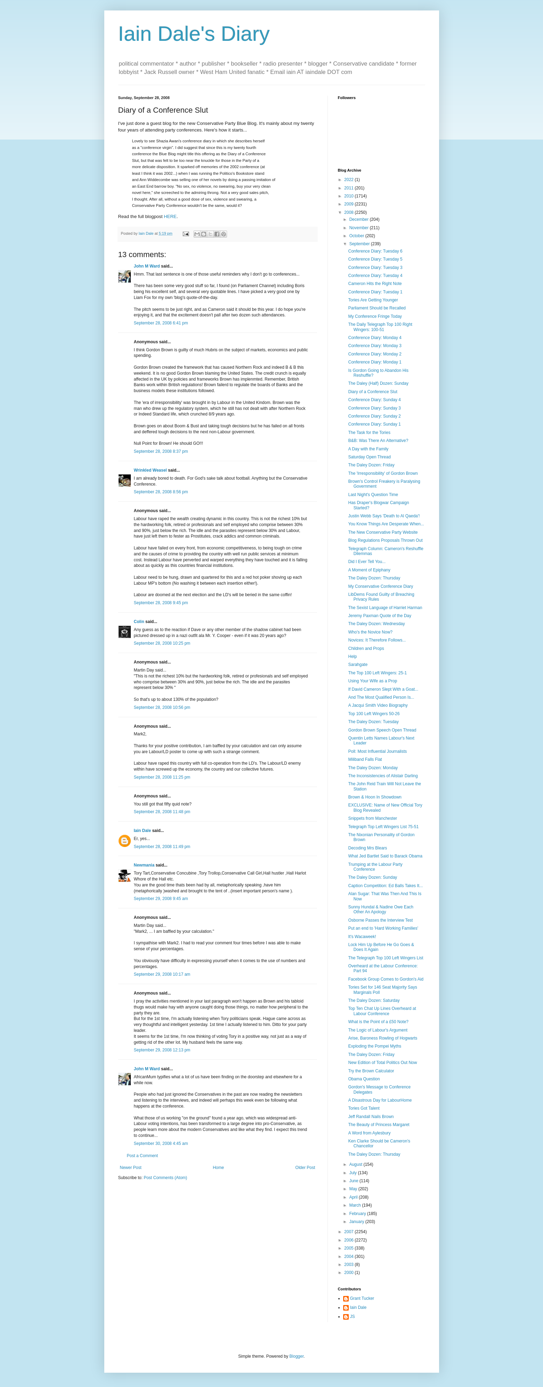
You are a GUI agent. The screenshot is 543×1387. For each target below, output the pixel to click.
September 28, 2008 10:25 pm (162, 643)
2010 (349, 196)
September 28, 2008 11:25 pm (162, 777)
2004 (349, 1256)
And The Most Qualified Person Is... (381, 697)
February (358, 1213)
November (359, 227)
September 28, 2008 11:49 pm (162, 846)
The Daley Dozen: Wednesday (376, 623)
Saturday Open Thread (369, 457)
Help (352, 656)
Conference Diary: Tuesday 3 (375, 267)
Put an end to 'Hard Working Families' (383, 928)
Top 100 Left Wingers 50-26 (373, 713)
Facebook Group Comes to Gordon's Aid (385, 979)
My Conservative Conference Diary (380, 586)
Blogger (296, 1356)
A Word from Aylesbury (369, 1133)
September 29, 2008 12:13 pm (162, 1050)
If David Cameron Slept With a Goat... (383, 689)
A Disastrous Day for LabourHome (380, 1100)
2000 (349, 1272)
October (357, 235)
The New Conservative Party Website (382, 532)
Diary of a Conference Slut (372, 391)
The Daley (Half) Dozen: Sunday (378, 383)
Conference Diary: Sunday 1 (374, 424)
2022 (349, 179)
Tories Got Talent (363, 1108)
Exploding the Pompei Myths (374, 1046)
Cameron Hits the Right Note (374, 283)
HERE (170, 216)
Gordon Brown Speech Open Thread (382, 730)
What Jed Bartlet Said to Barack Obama (385, 856)
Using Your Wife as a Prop (372, 680)
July (353, 1172)
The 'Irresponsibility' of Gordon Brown (382, 473)
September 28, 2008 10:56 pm (162, 707)
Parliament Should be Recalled (377, 308)
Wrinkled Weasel (150, 470)
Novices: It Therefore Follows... (377, 640)
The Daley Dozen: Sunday (372, 877)
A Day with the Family (368, 449)
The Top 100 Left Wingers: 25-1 (377, 672)
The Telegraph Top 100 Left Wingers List (385, 957)
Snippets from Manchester (372, 818)
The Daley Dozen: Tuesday (373, 721)
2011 (349, 188)
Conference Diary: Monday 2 (374, 354)
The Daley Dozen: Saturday (373, 1000)
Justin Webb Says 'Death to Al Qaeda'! (384, 515)
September (360, 243)
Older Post (305, 1167)
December (359, 219)
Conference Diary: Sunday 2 (374, 416)
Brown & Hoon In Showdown (374, 797)
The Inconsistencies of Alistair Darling (382, 775)
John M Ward (147, 266)
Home (218, 1167)
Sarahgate (357, 664)
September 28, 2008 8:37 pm (161, 451)
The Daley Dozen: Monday (373, 767)
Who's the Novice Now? (370, 632)
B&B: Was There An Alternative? (378, 440)
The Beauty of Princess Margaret (378, 1124)
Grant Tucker (362, 1298)
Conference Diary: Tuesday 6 (375, 251)
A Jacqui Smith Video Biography (378, 705)
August (356, 1164)
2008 (349, 212)
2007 (349, 1231)
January (357, 1221)
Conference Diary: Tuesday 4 (375, 275)
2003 (349, 1264)
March (355, 1205)
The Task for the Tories (369, 432)
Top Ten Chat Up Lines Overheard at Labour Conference (382, 1011)
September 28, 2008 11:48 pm (162, 811)
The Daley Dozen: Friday (371, 465)
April (354, 1197)
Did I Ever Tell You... (366, 561)
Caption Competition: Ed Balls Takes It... (385, 885)
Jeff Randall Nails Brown (371, 1116)
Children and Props (366, 648)
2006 (349, 1240)
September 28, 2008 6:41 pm (161, 323)
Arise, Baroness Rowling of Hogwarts (382, 1038)
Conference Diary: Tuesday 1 (375, 292)
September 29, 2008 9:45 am (161, 898)
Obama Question (364, 1079)
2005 (349, 1248)
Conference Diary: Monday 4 (374, 337)
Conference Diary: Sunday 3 (374, 408)
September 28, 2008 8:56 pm (161, 491)
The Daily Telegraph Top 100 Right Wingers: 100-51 (380, 327)
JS (352, 1316)
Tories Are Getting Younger (373, 300)
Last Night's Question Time (373, 494)
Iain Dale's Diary (194, 33)
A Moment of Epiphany (369, 570)
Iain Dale (142, 830)
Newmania (144, 865)
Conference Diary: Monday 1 (374, 362)
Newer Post (131, 1167)
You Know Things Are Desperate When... (386, 524)
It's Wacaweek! (362, 936)
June (354, 1180)
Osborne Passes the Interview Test (380, 920)
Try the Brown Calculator (371, 1071)
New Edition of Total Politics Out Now (382, 1062)
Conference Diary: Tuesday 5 (375, 259)
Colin (139, 621)
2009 (349, 204)
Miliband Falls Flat (365, 759)
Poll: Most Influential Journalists (377, 751)
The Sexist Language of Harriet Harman (385, 607)
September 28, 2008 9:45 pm (161, 602)
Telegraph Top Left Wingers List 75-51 (383, 826)
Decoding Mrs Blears (367, 848)
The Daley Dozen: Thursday (374, 578)
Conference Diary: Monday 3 (374, 345)
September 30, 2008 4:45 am (161, 1143)
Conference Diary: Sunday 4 (374, 399)
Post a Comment (142, 1155)
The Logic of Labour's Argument (377, 1030)
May (353, 1188)
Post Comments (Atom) (165, 1177)
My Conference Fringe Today (375, 316)
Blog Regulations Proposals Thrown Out (385, 540)
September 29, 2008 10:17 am (162, 974)
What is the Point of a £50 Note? (378, 1021)
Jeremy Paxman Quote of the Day (379, 615)
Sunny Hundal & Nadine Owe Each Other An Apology (380, 909)
